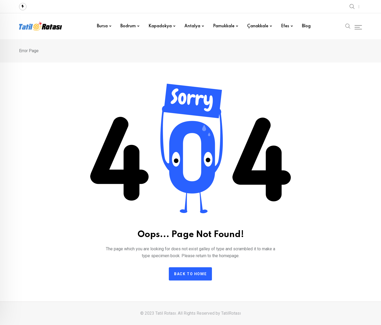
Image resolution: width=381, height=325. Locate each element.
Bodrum (128, 26)
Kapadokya (160, 26)
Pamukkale (223, 26)
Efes (285, 26)
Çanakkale (257, 26)
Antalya (192, 26)
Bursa (102, 26)
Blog (306, 26)
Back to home (190, 274)
